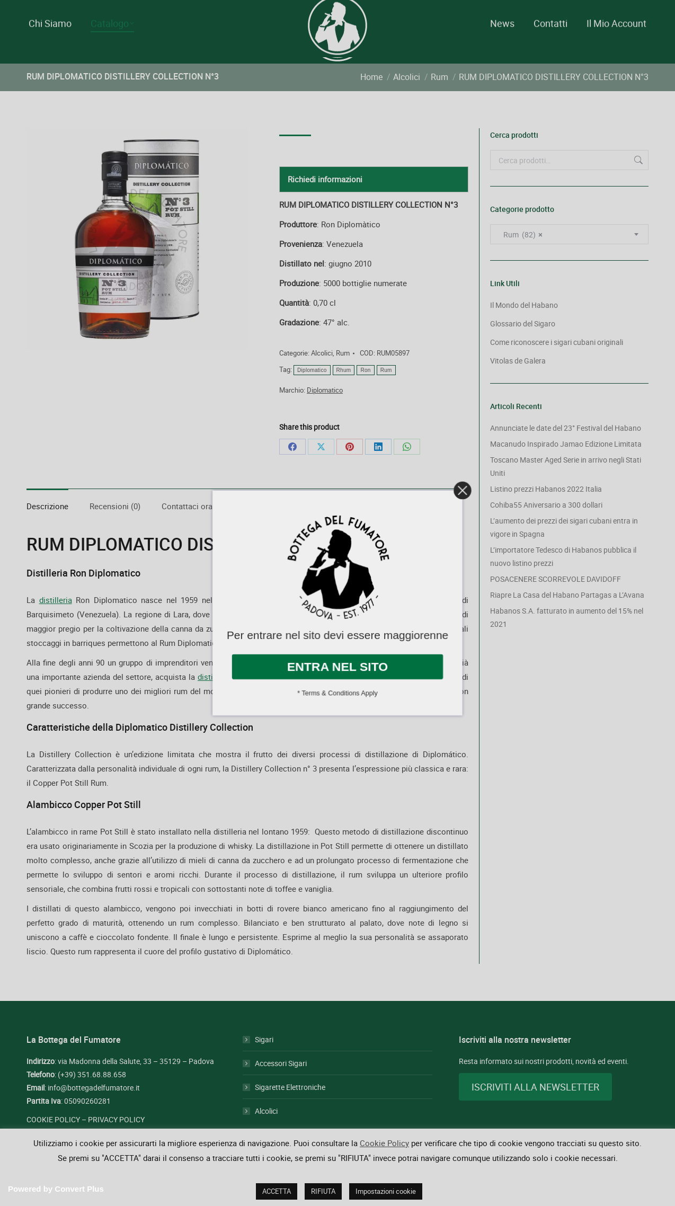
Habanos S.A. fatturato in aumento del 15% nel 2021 (566, 636)
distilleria (55, 619)
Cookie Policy (384, 1143)
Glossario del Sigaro (522, 343)
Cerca (637, 179)
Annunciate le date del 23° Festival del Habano (565, 447)
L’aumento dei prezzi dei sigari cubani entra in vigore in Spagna (564, 546)
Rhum (343, 389)
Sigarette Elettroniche (290, 1106)
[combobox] (569, 253)
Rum (343, 372)
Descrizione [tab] (47, 525)
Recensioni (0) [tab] (115, 525)
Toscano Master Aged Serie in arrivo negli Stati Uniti (565, 485)
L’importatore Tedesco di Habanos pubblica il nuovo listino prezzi (563, 575)
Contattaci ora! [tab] (188, 525)
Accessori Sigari (281, 1082)
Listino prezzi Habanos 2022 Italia (546, 508)
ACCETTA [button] (276, 1191)
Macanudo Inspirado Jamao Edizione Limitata (566, 463)
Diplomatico (312, 389)
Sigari (264, 1058)
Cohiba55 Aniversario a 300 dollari (546, 524)
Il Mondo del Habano (524, 324)
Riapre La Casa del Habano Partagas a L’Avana (567, 614)
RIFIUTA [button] (323, 1191)
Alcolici (322, 372)
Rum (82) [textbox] (520, 253)
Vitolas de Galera (518, 380)
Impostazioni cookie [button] (386, 1191)
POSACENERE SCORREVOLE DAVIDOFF (555, 598)
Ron (365, 389)
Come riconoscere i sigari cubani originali (556, 361)
